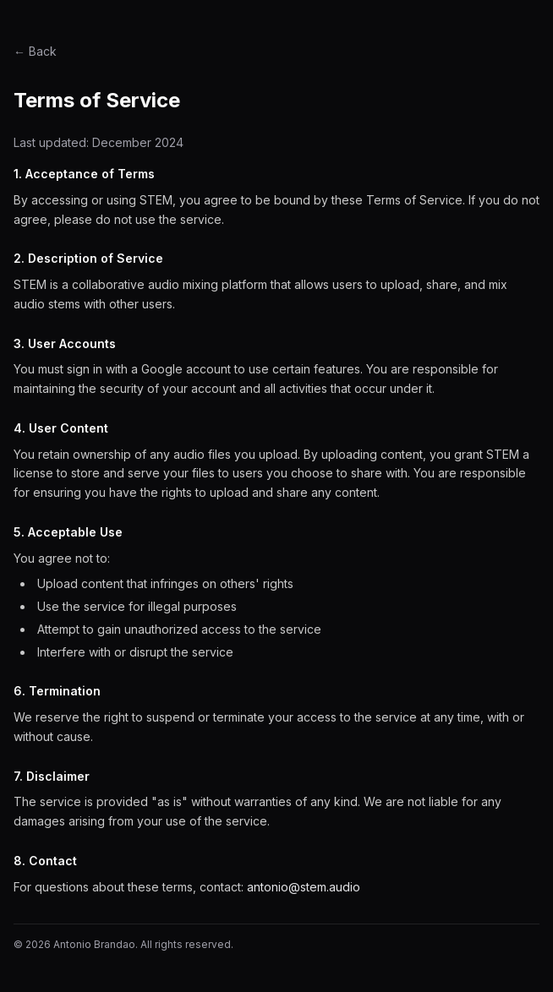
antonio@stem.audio (303, 887)
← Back (35, 51)
